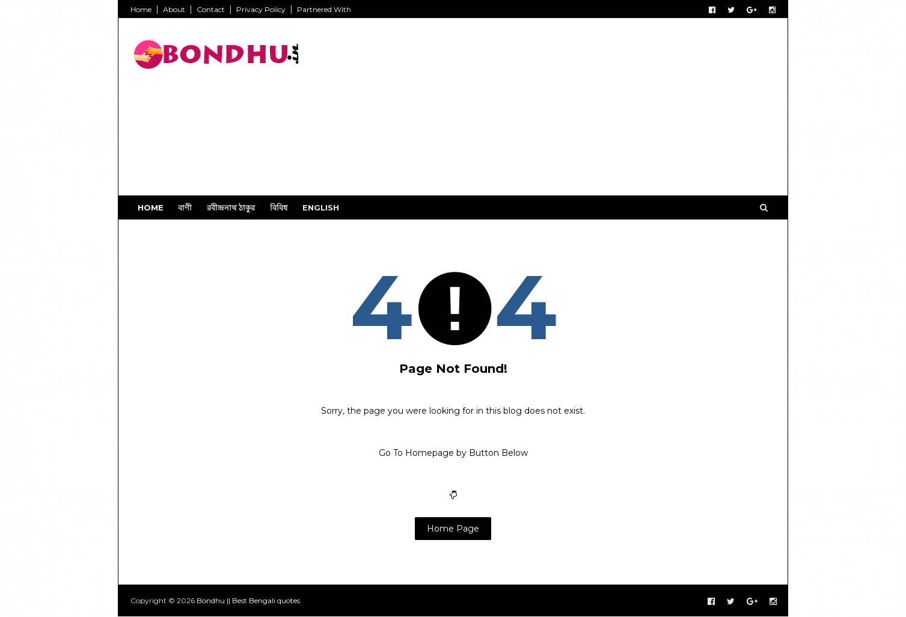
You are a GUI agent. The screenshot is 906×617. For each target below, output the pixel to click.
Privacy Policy (261, 9)
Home (141, 9)
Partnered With (324, 9)
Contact (211, 9)
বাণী (185, 207)
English (320, 207)
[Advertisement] (556, 111)
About (174, 9)
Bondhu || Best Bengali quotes (248, 600)
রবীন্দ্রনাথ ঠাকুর (231, 207)
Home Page (453, 528)
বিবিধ (278, 207)
